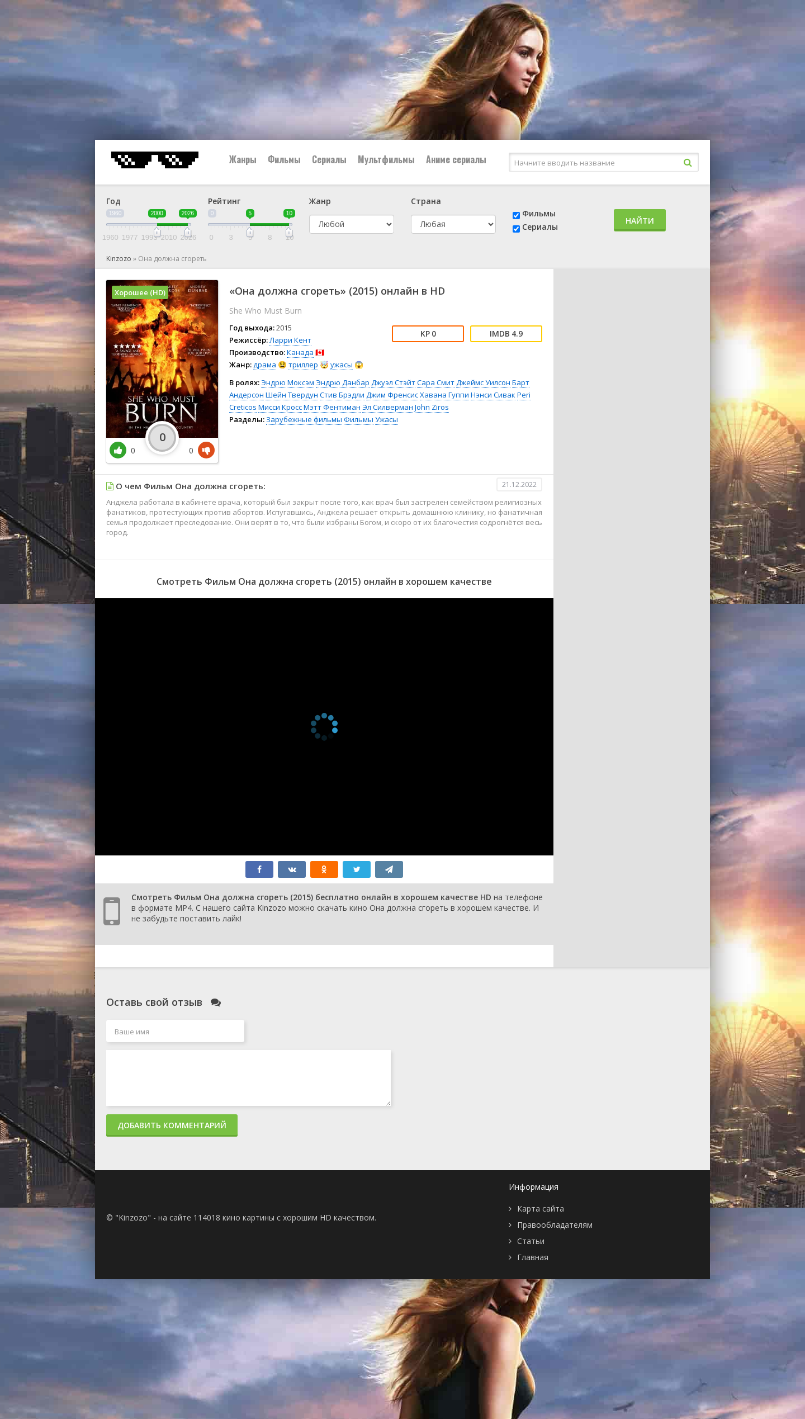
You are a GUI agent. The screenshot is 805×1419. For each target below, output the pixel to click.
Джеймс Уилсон (483, 382)
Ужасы (386, 419)
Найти (640, 220)
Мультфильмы (386, 159)
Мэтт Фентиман (332, 407)
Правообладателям (555, 1224)
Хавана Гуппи (444, 395)
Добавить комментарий (171, 1125)
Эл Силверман (387, 407)
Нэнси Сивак (493, 395)
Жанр (320, 201)
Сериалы (329, 159)
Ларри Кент (290, 340)
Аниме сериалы (456, 159)
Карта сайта (540, 1208)
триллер (303, 365)
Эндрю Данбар (343, 382)
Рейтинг (224, 201)
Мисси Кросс (280, 407)
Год (113, 201)
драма (264, 365)
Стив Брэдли (342, 395)
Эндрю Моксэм (287, 382)
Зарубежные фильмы (304, 419)
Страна (426, 201)
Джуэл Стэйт (393, 382)
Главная (532, 1257)
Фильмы (284, 159)
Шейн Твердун (292, 395)
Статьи (530, 1241)
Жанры (243, 159)
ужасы (341, 365)
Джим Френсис (392, 395)
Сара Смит (435, 382)
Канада (300, 352)
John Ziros (432, 407)
